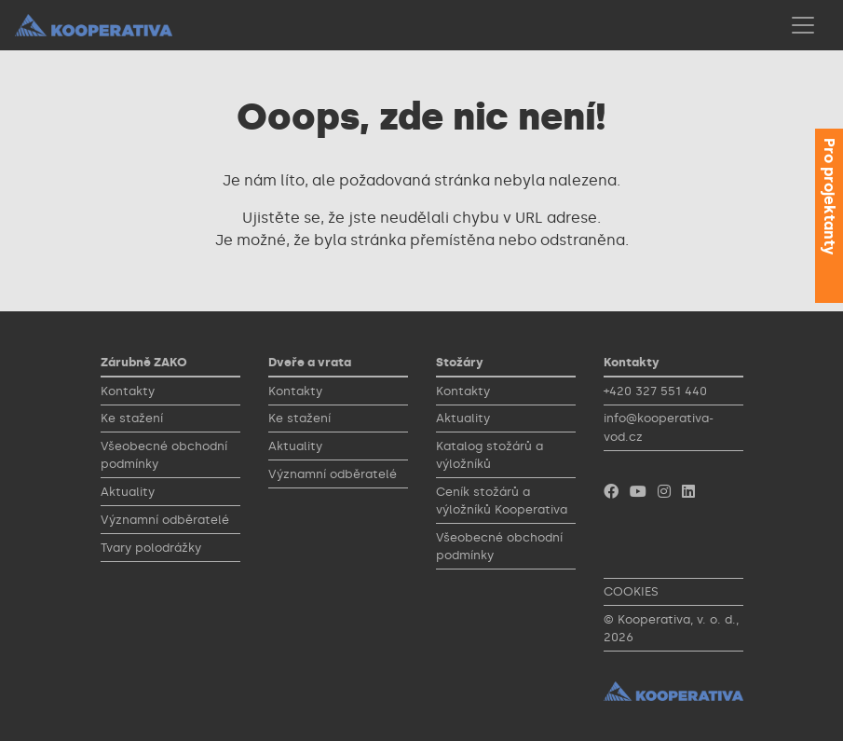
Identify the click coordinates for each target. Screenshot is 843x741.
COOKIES (631, 591)
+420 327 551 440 (655, 391)
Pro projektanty (829, 196)
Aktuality (128, 492)
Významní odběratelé (165, 520)
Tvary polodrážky (151, 548)
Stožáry (459, 362)
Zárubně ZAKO (144, 362)
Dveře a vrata (309, 362)
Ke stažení (132, 418)
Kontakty (128, 391)
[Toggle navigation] (803, 25)
